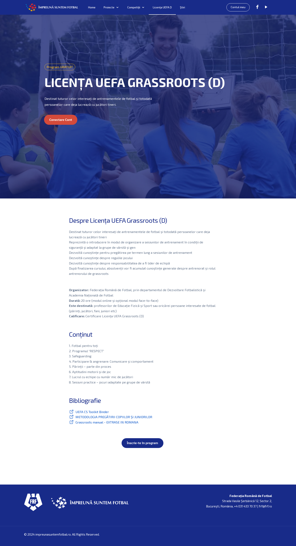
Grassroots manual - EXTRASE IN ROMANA (106, 422)
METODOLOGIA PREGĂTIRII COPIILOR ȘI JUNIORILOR (113, 417)
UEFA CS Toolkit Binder (92, 412)
